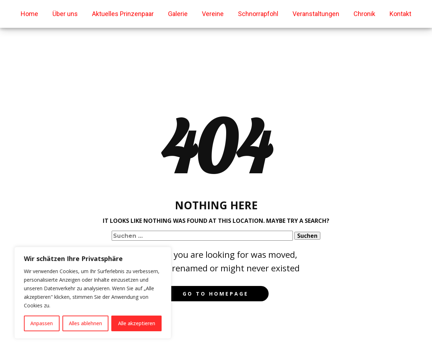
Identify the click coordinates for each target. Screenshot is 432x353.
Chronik (364, 13)
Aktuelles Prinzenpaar (123, 13)
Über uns (65, 13)
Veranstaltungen (316, 13)
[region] (92, 293)
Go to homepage (216, 293)
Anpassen (41, 323)
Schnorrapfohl (258, 13)
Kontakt (400, 13)
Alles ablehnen (85, 323)
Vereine (213, 13)
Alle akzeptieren (136, 323)
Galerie (178, 13)
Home (29, 13)
